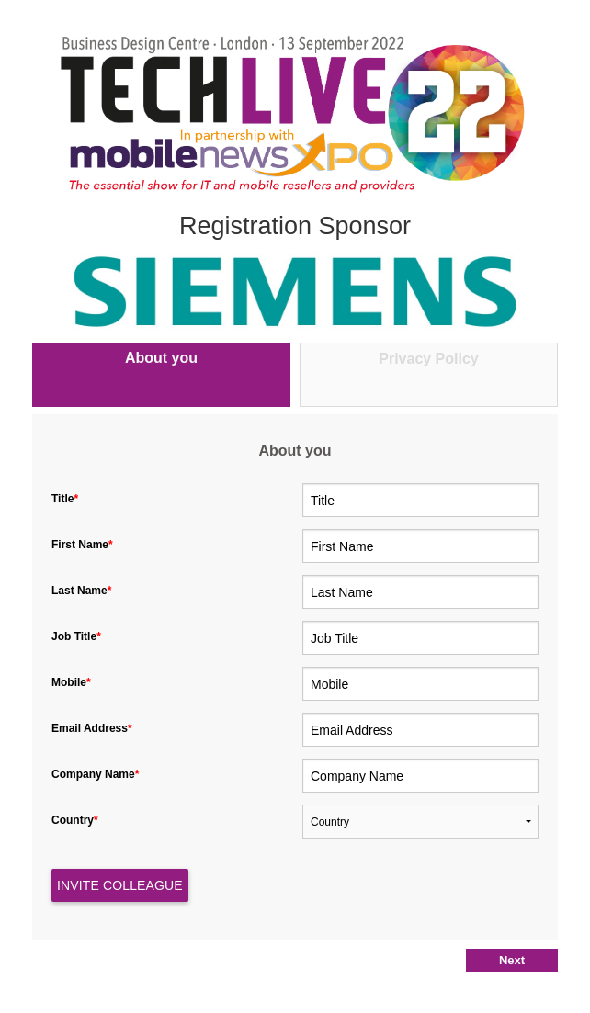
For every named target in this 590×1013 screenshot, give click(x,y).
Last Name (83, 590)
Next (512, 960)
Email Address (93, 728)
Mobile (72, 682)
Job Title (77, 636)
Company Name (96, 774)
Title (66, 498)
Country (76, 820)
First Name (83, 544)
